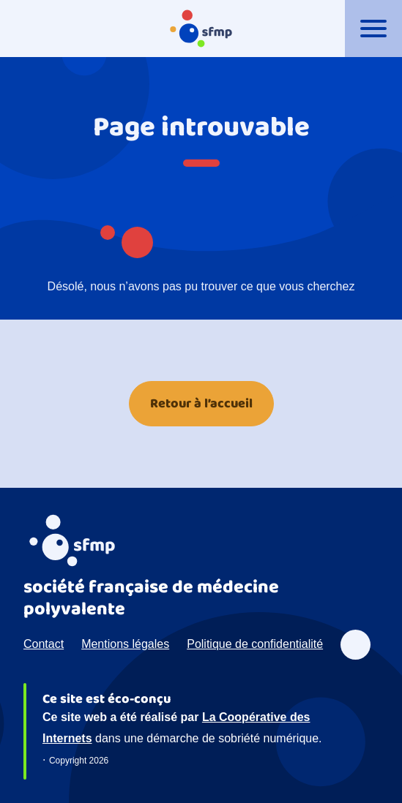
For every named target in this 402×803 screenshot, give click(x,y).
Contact (43, 644)
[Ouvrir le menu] (373, 28)
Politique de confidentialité (255, 644)
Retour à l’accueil (201, 403)
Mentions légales (125, 644)
